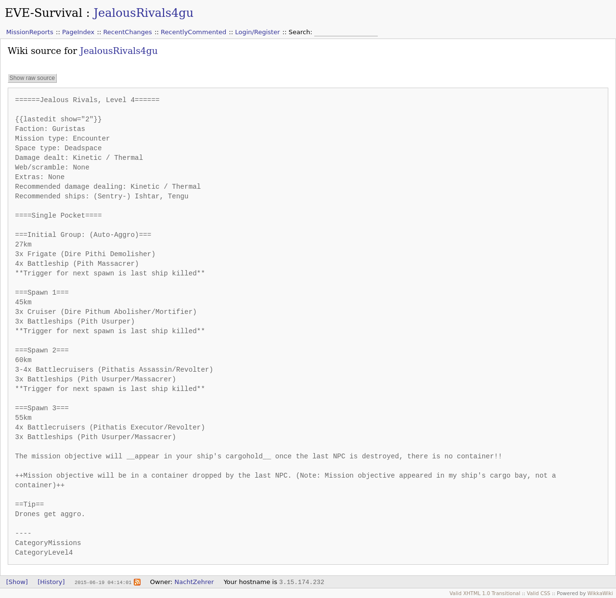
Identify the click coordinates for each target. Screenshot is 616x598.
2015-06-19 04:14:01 (103, 582)
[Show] (17, 581)
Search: (301, 32)
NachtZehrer (194, 581)
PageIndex (78, 32)
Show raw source (32, 78)
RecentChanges (127, 32)
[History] (51, 581)
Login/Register (257, 32)
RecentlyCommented (193, 32)
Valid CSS (539, 593)
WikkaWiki (600, 593)
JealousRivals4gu (143, 13)
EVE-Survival (43, 13)
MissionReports (29, 32)
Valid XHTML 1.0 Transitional (484, 593)
